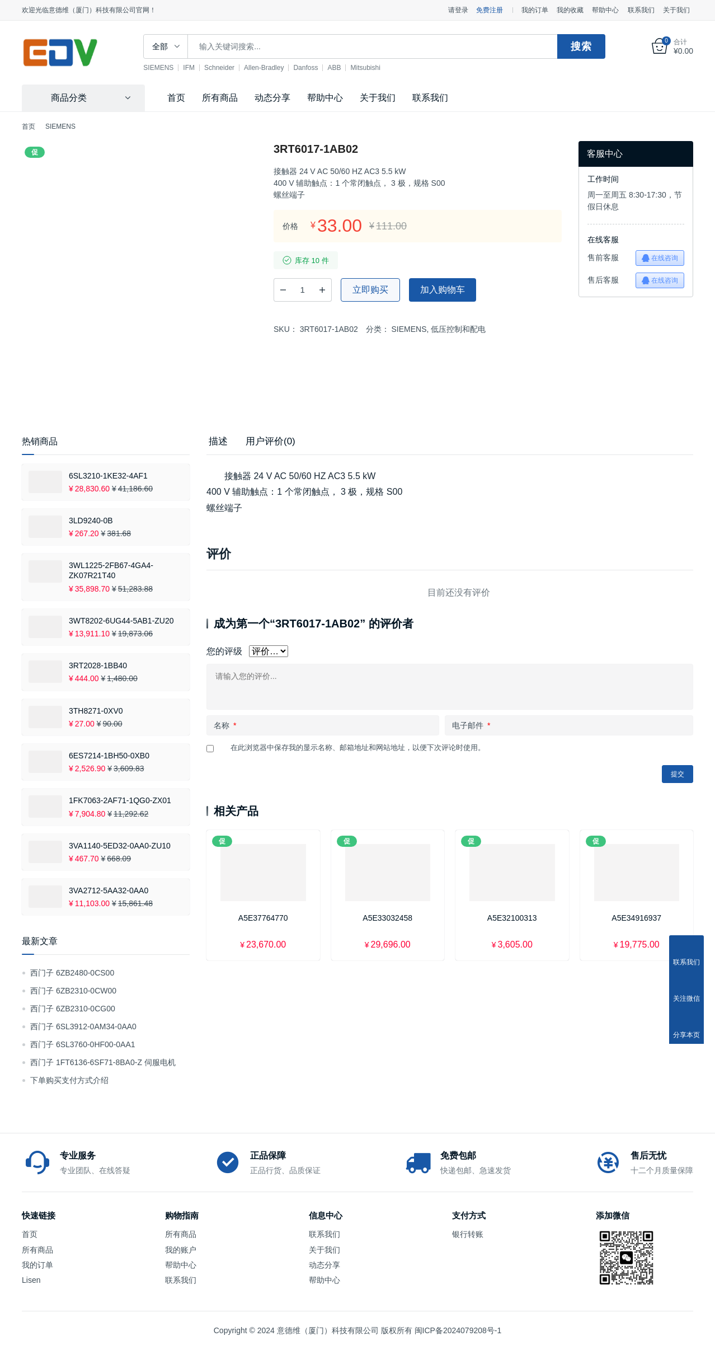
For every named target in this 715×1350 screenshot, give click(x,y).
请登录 (458, 10)
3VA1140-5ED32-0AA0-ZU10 (120, 845)
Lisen (31, 1280)
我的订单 (534, 10)
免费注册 (489, 10)
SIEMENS (168, 68)
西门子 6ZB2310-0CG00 (72, 1008)
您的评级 (224, 651)
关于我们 (676, 10)
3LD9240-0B (91, 520)
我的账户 (180, 1249)
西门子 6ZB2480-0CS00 (72, 972)
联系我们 (641, 10)
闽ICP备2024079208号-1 (458, 1330)
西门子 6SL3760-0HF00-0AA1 (82, 1044)
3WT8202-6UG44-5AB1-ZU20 (121, 620)
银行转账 (467, 1234)
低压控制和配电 (458, 329)
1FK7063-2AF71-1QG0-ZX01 (120, 800)
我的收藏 (570, 10)
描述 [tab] (218, 441)
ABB (344, 68)
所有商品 (220, 97)
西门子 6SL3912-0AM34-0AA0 (83, 1026)
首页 (176, 97)
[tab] (218, 441)
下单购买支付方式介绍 (69, 1080)
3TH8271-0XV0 (96, 710)
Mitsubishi (375, 68)
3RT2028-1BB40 (98, 665)
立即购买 (370, 289)
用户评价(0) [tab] (270, 441)
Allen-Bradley (274, 68)
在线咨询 (660, 258)
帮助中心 (605, 10)
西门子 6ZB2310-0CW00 (73, 990)
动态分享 (272, 97)
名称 (225, 725)
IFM (199, 68)
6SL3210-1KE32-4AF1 (108, 475)
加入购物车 (442, 289)
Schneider (229, 68)
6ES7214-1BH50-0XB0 (109, 755)
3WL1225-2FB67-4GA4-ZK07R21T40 (111, 570)
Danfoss (315, 68)
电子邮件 (471, 725)
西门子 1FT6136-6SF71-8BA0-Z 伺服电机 (103, 1062)
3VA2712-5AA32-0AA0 (108, 890)
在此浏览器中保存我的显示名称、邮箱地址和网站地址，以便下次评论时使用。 (358, 747)
